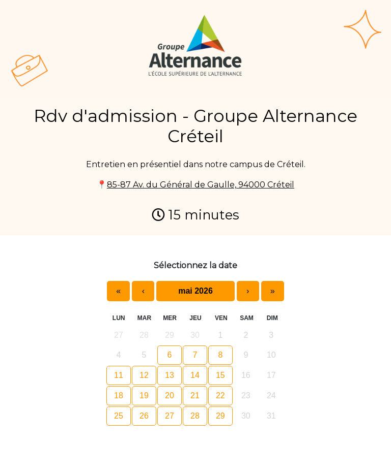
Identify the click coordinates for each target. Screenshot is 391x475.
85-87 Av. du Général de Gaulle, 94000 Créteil (200, 184)
